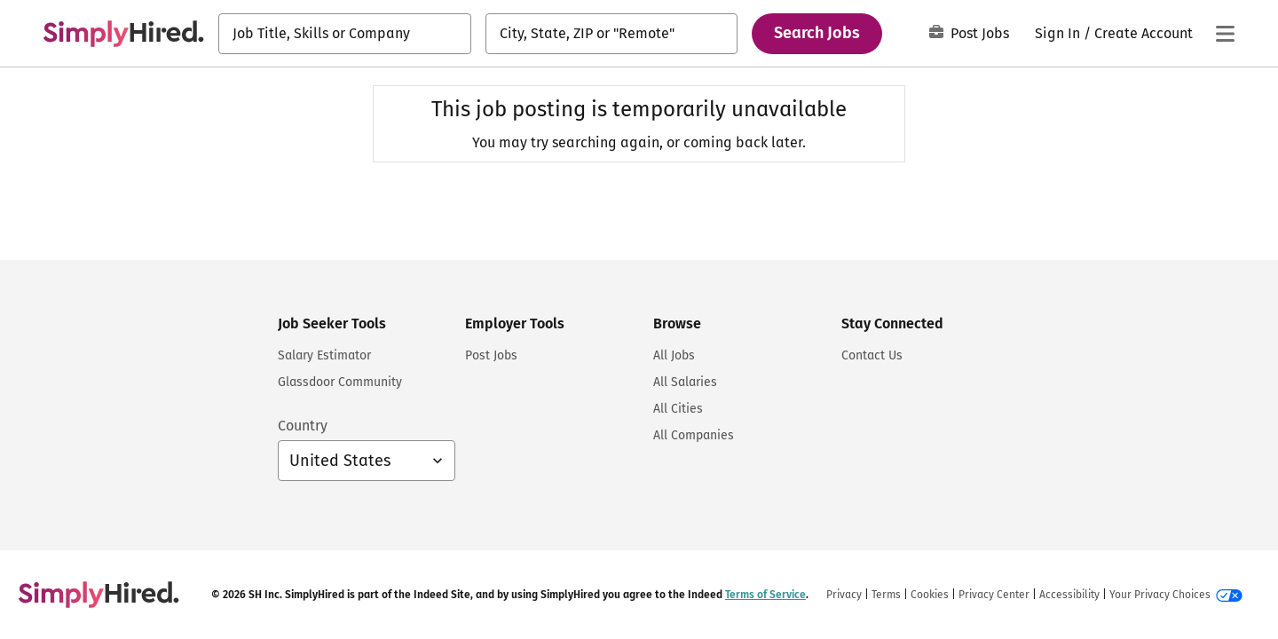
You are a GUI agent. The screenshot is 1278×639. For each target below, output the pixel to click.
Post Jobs (969, 33)
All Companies (693, 435)
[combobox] (344, 33)
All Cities (678, 408)
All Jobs (674, 355)
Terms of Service (765, 594)
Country (302, 425)
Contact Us (872, 355)
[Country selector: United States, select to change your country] (366, 460)
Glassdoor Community (340, 382)
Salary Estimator (324, 355)
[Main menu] (1224, 33)
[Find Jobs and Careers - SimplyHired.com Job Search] (123, 33)
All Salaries (685, 382)
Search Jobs (817, 33)
